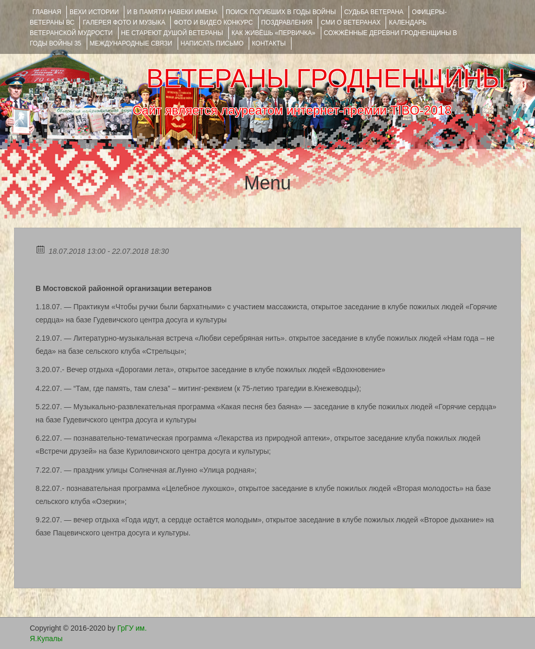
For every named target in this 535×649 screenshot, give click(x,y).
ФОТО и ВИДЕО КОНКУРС (212, 22)
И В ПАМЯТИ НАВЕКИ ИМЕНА (172, 12)
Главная (46, 12)
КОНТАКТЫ (269, 43)
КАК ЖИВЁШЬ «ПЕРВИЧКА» (273, 33)
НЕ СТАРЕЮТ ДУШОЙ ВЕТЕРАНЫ (172, 33)
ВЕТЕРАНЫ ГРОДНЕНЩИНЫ (325, 78)
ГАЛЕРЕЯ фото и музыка (124, 22)
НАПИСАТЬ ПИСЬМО (212, 43)
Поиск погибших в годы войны (281, 12)
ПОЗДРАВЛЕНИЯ (286, 22)
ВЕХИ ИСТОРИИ (94, 12)
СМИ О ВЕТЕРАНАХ (350, 22)
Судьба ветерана (374, 12)
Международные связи (131, 43)
